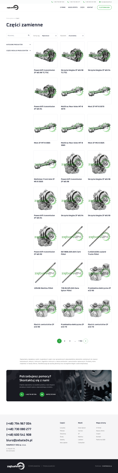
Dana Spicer (82, 428)
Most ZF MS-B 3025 (96, 143)
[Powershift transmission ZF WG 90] (45, 236)
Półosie (62, 431)
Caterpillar (81, 442)
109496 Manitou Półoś (43, 288)
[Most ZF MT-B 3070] (99, 91)
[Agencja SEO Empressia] (107, 466)
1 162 (80, 341)
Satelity (62, 439)
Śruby (62, 436)
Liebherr (80, 439)
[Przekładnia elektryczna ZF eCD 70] (72, 309)
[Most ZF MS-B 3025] (99, 127)
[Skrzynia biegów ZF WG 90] (99, 200)
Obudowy (63, 434)
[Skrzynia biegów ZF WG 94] (99, 55)
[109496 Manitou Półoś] (45, 272)
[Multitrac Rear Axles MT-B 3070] (72, 91)
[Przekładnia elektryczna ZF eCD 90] (99, 272)
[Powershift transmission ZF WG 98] (72, 163)
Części (98, 434)
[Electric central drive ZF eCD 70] (99, 309)
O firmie (98, 428)
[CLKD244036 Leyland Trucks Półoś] (99, 236)
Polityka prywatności (49, 466)
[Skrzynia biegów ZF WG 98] (99, 163)
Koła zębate (63, 442)
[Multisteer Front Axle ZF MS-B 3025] (45, 163)
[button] (18, 45)
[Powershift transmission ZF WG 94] (45, 91)
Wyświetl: (63, 35)
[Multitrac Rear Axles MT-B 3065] (72, 127)
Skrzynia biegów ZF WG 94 (99, 70)
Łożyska (62, 428)
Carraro (80, 431)
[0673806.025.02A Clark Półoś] (72, 236)
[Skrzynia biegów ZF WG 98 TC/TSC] (72, 55)
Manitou (80, 436)
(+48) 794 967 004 (58, 2)
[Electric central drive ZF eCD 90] (45, 309)
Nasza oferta (100, 431)
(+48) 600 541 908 (89, 2)
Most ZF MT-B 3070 (96, 107)
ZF (79, 434)
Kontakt (98, 436)
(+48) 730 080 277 (73, 2)
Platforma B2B (104, 7)
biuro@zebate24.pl (105, 2)
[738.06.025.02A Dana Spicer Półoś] (72, 272)
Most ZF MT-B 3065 (42, 143)
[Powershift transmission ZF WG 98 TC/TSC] (45, 55)
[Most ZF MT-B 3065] (45, 127)
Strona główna (10, 18)
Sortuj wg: (36, 35)
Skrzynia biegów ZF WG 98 (99, 179)
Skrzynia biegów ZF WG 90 (99, 215)
